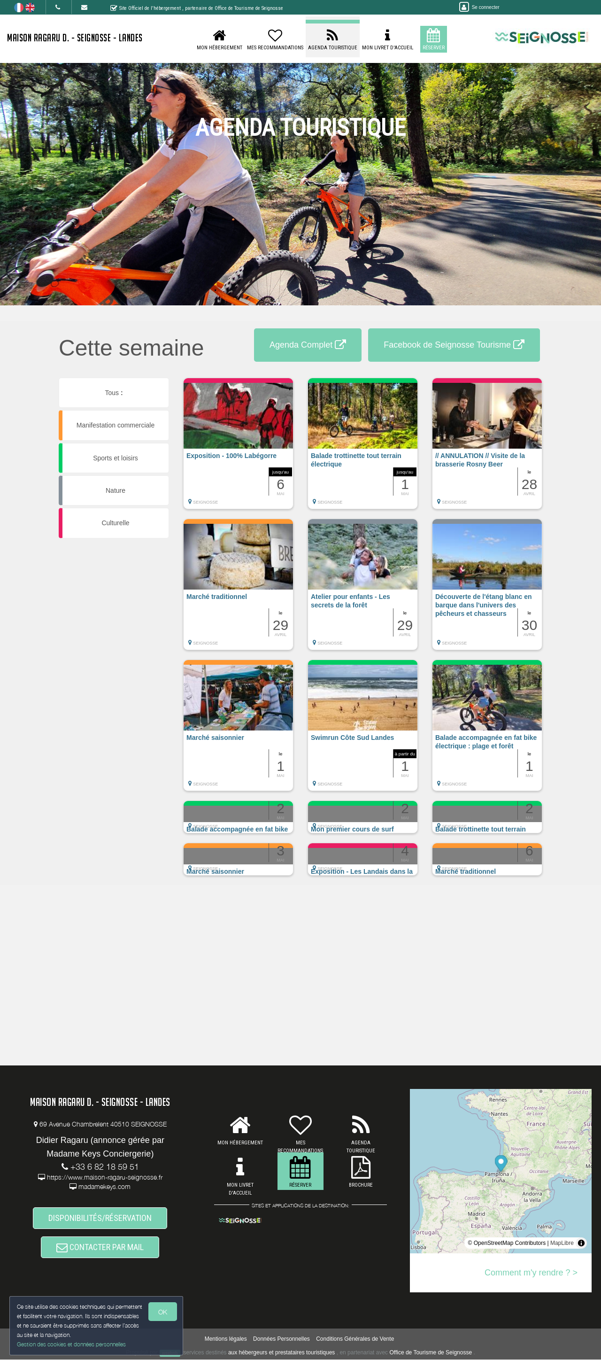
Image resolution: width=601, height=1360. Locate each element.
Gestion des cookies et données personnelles (71, 1344)
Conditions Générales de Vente (355, 1339)
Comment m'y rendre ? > (531, 1272)
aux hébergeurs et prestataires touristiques (281, 1353)
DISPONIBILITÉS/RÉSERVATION (100, 1218)
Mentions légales (226, 1339)
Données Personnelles (281, 1339)
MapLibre (562, 1243)
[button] (238, 448)
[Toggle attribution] (581, 1243)
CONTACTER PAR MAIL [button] (100, 1247)
